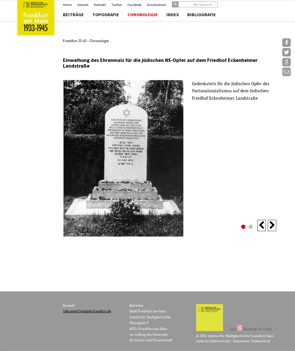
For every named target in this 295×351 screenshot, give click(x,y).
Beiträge (73, 14)
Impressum (241, 341)
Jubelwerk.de (220, 341)
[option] (169, 158)
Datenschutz (260, 341)
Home (67, 5)
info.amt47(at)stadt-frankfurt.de (87, 311)
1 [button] (244, 227)
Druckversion (156, 5)
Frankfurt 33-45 (75, 41)
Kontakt (100, 5)
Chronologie (143, 14)
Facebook (134, 5)
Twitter (116, 5)
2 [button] (251, 227)
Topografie (105, 14)
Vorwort (82, 5)
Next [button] (272, 225)
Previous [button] (261, 225)
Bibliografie (201, 14)
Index (172, 14)
